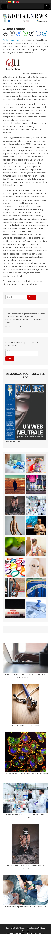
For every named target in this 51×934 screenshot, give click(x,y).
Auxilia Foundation (11, 40)
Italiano (13, 1)
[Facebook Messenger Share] (18, 33)
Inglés (17, 1)
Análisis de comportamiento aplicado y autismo (26, 906)
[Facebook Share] (38, 33)
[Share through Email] (12, 33)
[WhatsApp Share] (25, 33)
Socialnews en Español (28, 928)
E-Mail (7, 350)
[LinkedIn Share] (44, 33)
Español (9, 1)
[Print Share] (5, 33)
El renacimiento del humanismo (25, 725)
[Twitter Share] (31, 33)
